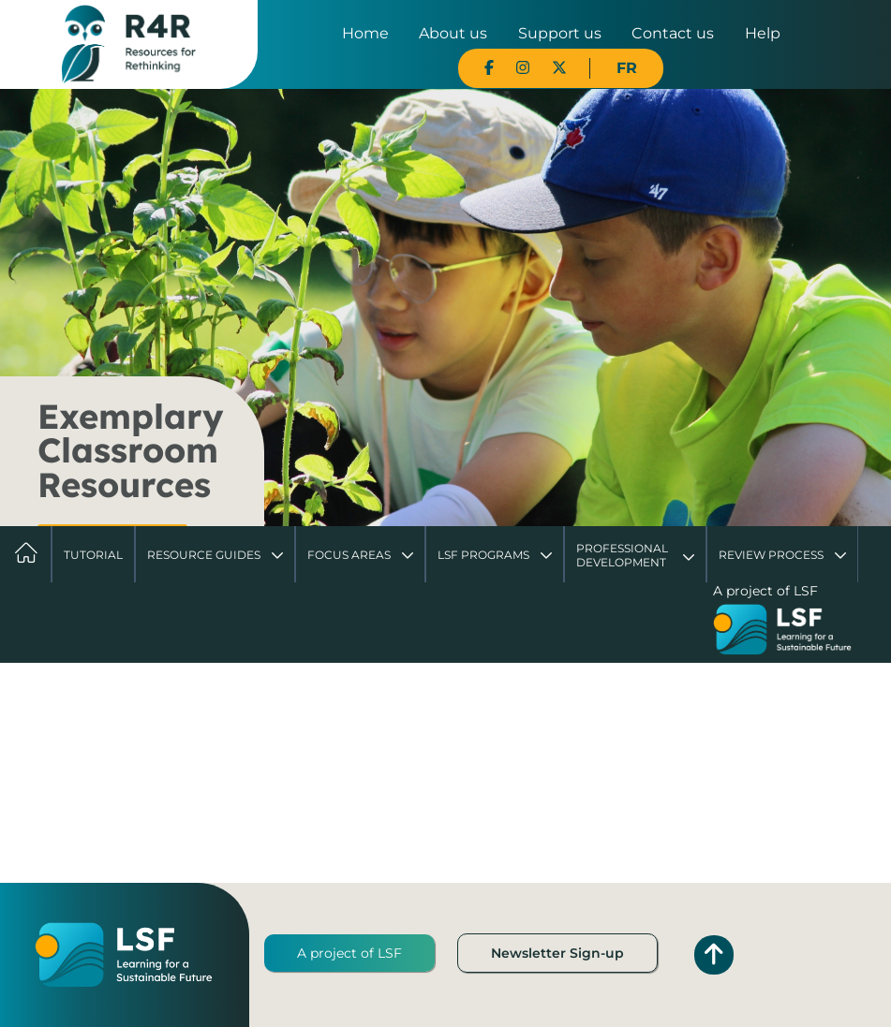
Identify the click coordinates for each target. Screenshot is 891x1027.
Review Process (771, 555)
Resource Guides (203, 555)
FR (626, 68)
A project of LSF (349, 953)
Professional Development (622, 554)
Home (365, 33)
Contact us (672, 33)
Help (762, 33)
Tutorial (93, 555)
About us (453, 33)
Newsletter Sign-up (557, 953)
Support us (559, 33)
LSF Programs (483, 555)
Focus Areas (349, 555)
